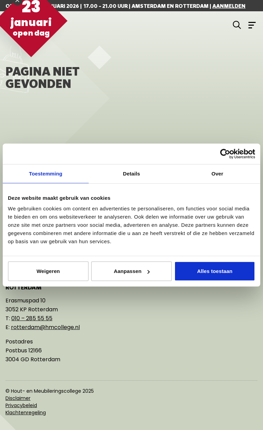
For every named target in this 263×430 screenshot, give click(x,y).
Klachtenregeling (25, 412)
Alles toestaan (215, 271)
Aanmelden (229, 5)
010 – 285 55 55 (31, 318)
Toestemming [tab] (46, 173)
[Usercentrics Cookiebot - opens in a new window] (225, 153)
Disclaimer (17, 398)
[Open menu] (252, 24)
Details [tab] (131, 173)
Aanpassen (132, 271)
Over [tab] (217, 173)
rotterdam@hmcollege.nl (45, 327)
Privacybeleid (21, 405)
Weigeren (48, 271)
